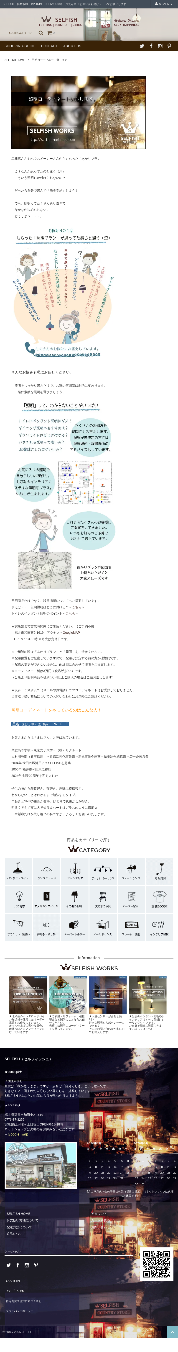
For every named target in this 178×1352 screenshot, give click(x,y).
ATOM (18, 1286)
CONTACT (49, 46)
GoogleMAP (71, 632)
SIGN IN (164, 4)
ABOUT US (72, 46)
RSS (8, 1286)
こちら (76, 607)
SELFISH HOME (15, 60)
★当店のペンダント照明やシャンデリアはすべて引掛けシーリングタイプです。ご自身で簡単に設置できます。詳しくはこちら (147, 1022)
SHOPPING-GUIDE (20, 46)
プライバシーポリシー (20, 1300)
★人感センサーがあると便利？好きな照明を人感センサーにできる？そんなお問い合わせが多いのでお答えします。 (107, 1024)
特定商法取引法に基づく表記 (25, 1293)
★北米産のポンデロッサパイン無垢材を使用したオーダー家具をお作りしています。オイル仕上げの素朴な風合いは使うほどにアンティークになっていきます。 (27, 1024)
